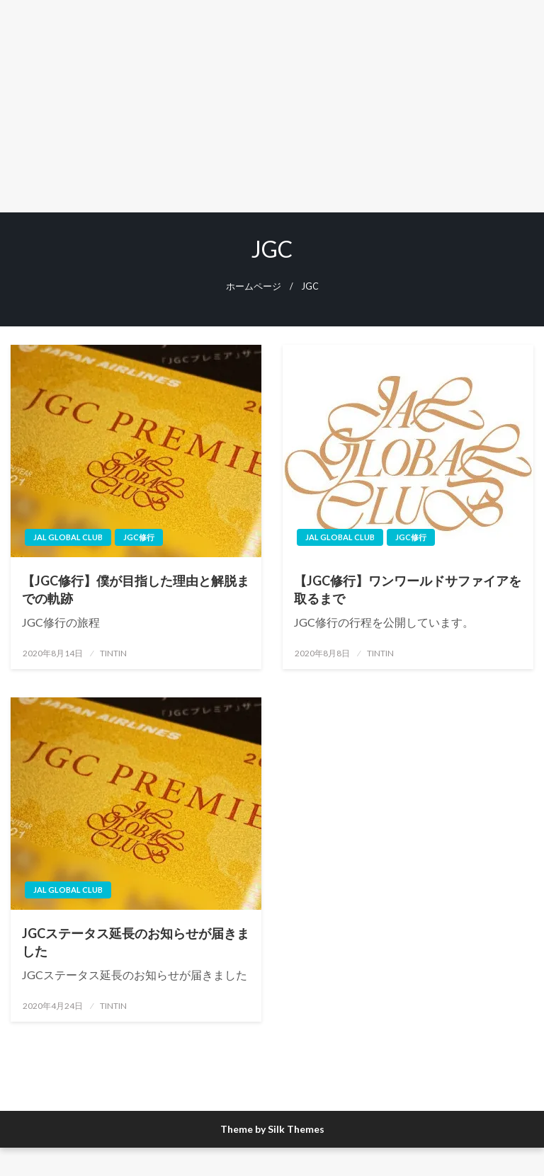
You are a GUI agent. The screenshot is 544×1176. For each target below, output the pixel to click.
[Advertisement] (272, 106)
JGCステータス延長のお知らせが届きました (135, 942)
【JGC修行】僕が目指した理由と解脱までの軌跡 (135, 589)
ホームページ (253, 286)
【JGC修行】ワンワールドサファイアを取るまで (407, 589)
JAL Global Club (68, 537)
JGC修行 (138, 537)
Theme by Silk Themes (272, 1129)
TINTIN (113, 653)
